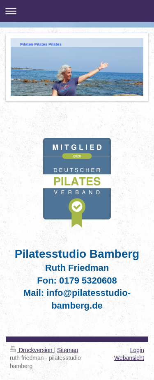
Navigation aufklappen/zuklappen (77, 11)
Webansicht (129, 358)
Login (137, 350)
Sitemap (67, 350)
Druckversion (32, 350)
